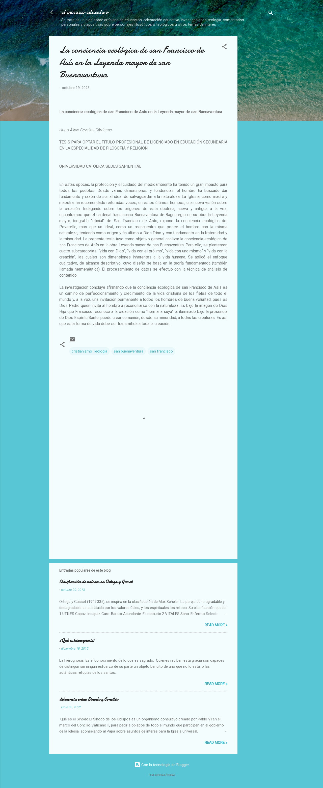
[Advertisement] (282, 67)
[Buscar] (271, 13)
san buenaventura (128, 351)
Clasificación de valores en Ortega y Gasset (95, 582)
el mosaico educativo (84, 12)
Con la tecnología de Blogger (161, 765)
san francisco (161, 351)
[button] (224, 47)
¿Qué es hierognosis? (77, 640)
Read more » (216, 625)
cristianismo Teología (89, 351)
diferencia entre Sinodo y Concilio (88, 699)
